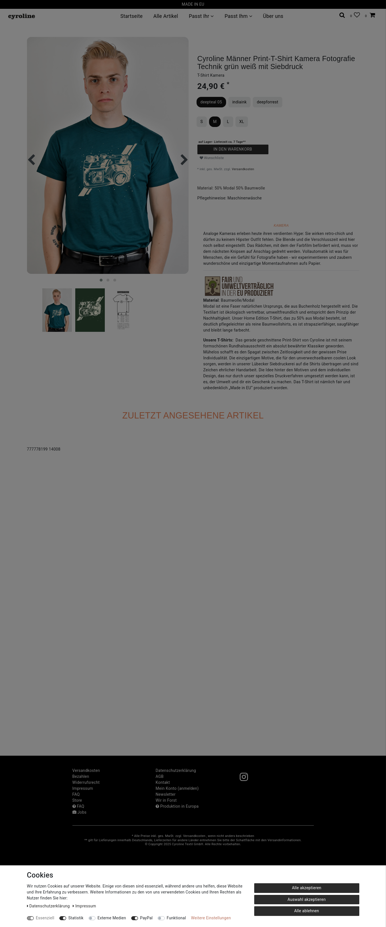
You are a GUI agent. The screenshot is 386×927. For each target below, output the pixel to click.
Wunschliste (212, 158)
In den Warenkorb (232, 149)
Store (77, 800)
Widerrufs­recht (86, 782)
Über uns (273, 16)
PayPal (146, 918)
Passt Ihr (201, 16)
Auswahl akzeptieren (306, 899)
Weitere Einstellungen (211, 918)
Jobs (79, 812)
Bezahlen (80, 776)
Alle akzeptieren (307, 888)
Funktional (176, 918)
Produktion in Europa (177, 806)
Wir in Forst (166, 800)
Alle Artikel (165, 16)
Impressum (82, 788)
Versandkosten (243, 169)
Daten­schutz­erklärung (176, 770)
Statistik (76, 918)
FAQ (76, 794)
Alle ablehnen (306, 911)
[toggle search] (342, 15)
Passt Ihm (238, 16)
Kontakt (163, 782)
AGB (160, 776)
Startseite (131, 16)
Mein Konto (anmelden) (177, 788)
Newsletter (166, 794)
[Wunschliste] (355, 15)
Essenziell (45, 918)
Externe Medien (111, 918)
